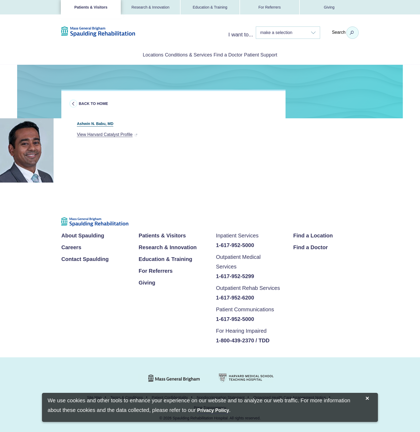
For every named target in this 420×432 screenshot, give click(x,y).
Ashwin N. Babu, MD (108, 121)
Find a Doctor (235, 54)
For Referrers (269, 7)
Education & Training (210, 7)
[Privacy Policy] (213, 411)
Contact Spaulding (85, 258)
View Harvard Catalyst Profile (105, 133)
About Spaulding (82, 234)
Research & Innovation (151, 7)
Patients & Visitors (90, 7)
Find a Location (313, 234)
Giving (329, 7)
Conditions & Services (181, 54)
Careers (71, 246)
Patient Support (282, 54)
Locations (131, 54)
